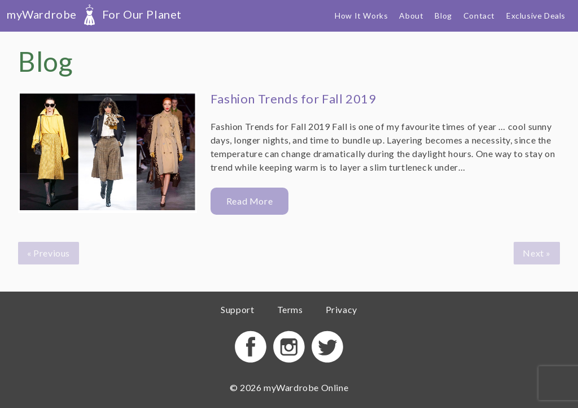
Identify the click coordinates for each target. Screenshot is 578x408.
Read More (249, 201)
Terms (290, 309)
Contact (479, 15)
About (411, 15)
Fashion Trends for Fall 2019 (293, 98)
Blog (443, 15)
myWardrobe (94, 14)
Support (237, 309)
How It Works (361, 15)
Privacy (341, 309)
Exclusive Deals (536, 15)
